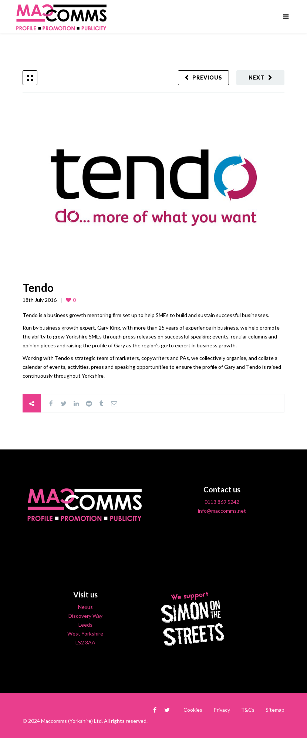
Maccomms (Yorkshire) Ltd (71, 721)
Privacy (221, 710)
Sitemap (275, 710)
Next (256, 77)
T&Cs (247, 710)
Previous (207, 77)
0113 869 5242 (222, 502)
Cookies (192, 710)
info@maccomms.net (222, 511)
